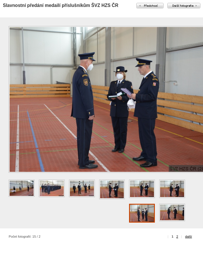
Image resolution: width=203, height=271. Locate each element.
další (188, 236)
